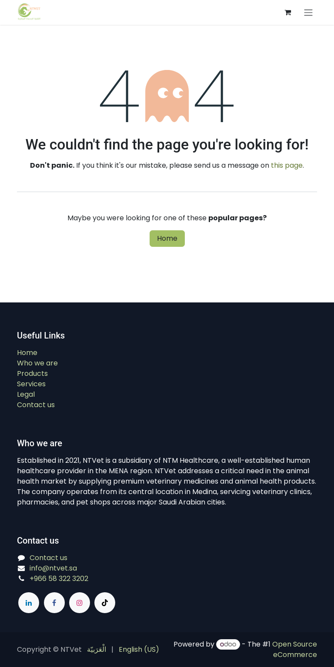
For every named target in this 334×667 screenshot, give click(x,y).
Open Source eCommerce (294, 649)
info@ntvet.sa (53, 568)
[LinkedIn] (28, 602)
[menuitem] (96, 649)
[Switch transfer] (308, 12)
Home (167, 238)
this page (287, 165)
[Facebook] (54, 602)
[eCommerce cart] (287, 12)
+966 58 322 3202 (59, 579)
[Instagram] (79, 602)
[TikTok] (104, 602)
